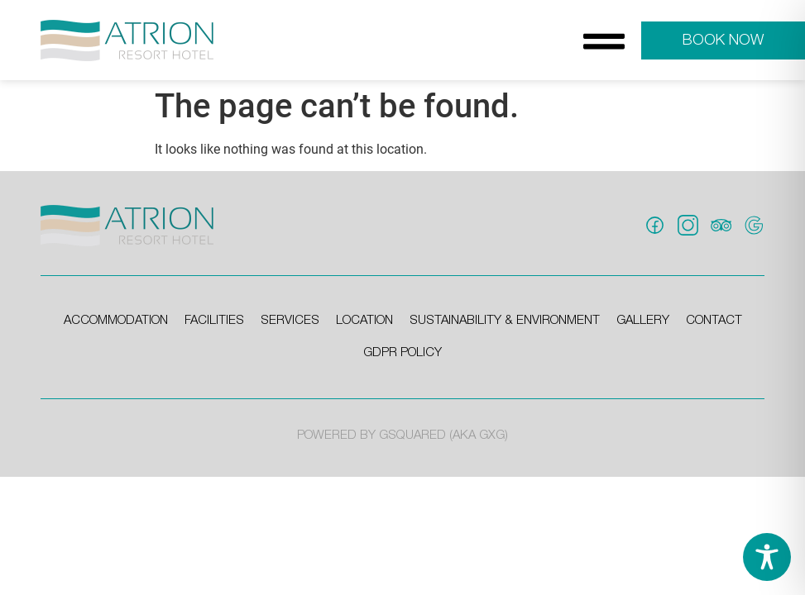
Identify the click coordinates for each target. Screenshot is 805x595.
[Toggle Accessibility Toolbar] (767, 557)
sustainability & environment (505, 320)
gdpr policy (402, 353)
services (290, 320)
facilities (214, 320)
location (364, 320)
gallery (642, 320)
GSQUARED (412, 435)
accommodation (116, 320)
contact (714, 320)
